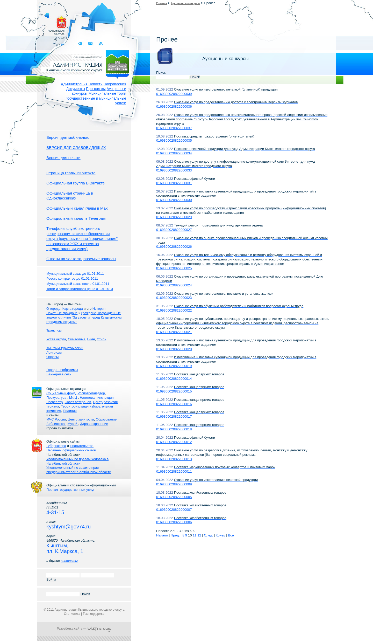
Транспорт (54, 330)
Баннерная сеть (58, 374)
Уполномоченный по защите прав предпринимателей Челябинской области (78, 470)
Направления (115, 84)
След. (208, 535)
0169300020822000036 (174, 106)
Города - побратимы (62, 370)
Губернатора (56, 446)
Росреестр (54, 402)
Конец (220, 535)
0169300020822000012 (174, 442)
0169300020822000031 (174, 183)
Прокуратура (56, 397)
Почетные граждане (61, 313)
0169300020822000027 (174, 230)
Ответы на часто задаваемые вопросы (81, 259)
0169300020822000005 (174, 497)
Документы (75, 89)
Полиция (70, 411)
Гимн (91, 339)
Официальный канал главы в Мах (76, 208)
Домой (80, 43)
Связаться (91, 43)
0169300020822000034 (174, 153)
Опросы (52, 357)
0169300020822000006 (174, 522)
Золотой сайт (14, 23)
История (98, 309)
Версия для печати (63, 157)
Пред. (175, 535)
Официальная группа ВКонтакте (75, 183)
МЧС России (56, 419)
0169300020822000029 (174, 217)
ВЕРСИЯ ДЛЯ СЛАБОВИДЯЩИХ (76, 147)
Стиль (101, 339)
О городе (53, 309)
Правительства (82, 446)
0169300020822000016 (174, 404)
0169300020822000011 (174, 471)
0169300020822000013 (174, 459)
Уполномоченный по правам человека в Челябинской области (77, 461)
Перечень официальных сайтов (71, 450)
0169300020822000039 (174, 94)
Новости (96, 84)
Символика (76, 339)
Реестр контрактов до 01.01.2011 (72, 278)
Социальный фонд (61, 393)
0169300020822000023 (174, 298)
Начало (162, 535)
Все (231, 535)
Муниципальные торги (107, 93)
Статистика (72, 614)
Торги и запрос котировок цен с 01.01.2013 (79, 289)
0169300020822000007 (174, 510)
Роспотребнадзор (91, 393)
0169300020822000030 (174, 200)
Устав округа (56, 339)
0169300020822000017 (174, 416)
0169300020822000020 (174, 349)
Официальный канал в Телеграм (76, 218)
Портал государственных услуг (70, 490)
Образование (106, 419)
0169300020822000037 (174, 128)
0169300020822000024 (174, 285)
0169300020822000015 (174, 391)
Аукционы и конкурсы (185, 3)
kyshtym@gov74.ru (68, 526)
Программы (96, 89)
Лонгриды (54, 352)
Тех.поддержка (93, 614)
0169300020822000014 (174, 379)
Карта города (72, 309)
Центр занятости (81, 419)
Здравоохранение (94, 424)
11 (194, 535)
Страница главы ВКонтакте (71, 173)
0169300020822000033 (174, 170)
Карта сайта (101, 43)
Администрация (74, 84)
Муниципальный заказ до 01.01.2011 (75, 273)
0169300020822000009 (174, 484)
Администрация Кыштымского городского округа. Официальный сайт (87, 63)
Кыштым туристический (64, 348)
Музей (73, 424)
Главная (161, 3)
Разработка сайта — (84, 628)
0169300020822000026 (174, 247)
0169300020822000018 (174, 429)
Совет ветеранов (77, 402)
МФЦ (73, 397)
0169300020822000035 (174, 140)
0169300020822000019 (174, 366)
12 (199, 535)
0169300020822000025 (174, 268)
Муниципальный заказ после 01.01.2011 (77, 284)
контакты (69, 561)
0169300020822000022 (174, 310)
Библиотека (56, 424)
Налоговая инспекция (97, 397)
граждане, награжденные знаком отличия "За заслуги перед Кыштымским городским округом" (83, 317)
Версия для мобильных (67, 137)
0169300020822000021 (174, 332)
